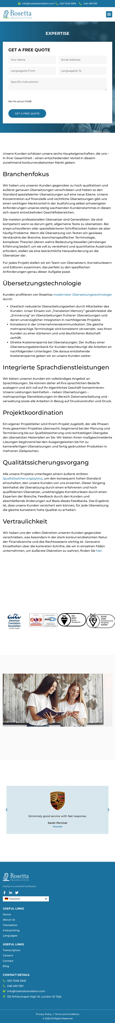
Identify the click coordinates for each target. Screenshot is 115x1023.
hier (99, 551)
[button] (109, 14)
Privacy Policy (44, 1014)
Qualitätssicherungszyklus (23, 478)
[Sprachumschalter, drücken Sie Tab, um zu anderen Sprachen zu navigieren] (26, 899)
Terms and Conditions (67, 1014)
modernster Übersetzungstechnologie (82, 294)
